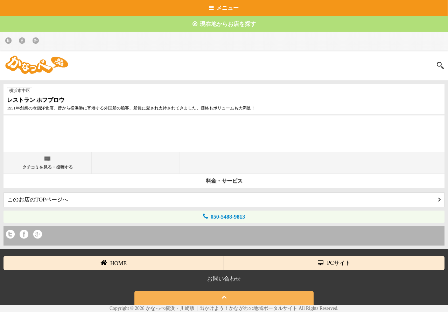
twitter (9, 41)
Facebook (23, 41)
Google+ (37, 41)
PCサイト (334, 263)
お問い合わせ (224, 279)
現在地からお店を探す (224, 24)
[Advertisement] (224, 136)
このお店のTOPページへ (224, 199)
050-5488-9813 (224, 216)
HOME (113, 262)
